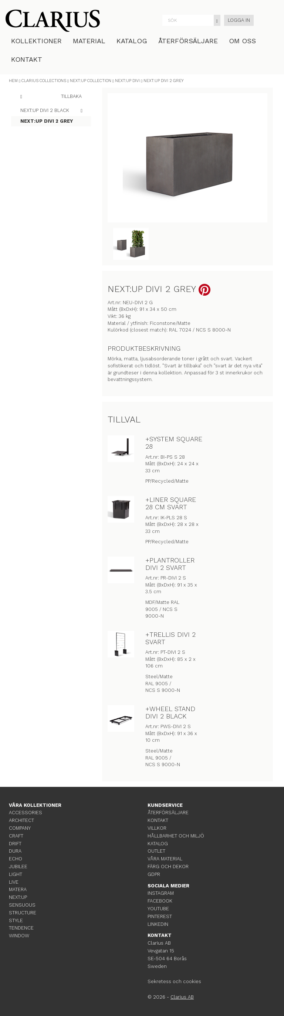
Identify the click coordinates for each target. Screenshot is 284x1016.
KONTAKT (26, 59)
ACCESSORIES (25, 812)
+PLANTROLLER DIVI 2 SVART (170, 563)
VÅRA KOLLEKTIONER (35, 805)
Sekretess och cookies (174, 981)
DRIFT (15, 843)
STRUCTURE (22, 912)
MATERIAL (89, 41)
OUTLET (156, 851)
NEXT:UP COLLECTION (90, 80)
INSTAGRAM (161, 893)
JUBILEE (18, 866)
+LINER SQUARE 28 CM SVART (170, 503)
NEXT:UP (18, 897)
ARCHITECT (21, 820)
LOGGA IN (239, 20)
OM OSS (242, 41)
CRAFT (16, 836)
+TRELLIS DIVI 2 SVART (170, 638)
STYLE (16, 920)
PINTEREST (160, 916)
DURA (15, 851)
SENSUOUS (22, 905)
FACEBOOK (160, 901)
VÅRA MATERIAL (165, 859)
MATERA (18, 889)
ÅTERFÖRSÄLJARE (188, 41)
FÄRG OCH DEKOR (168, 866)
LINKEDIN (158, 924)
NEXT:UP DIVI (127, 80)
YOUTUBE (158, 908)
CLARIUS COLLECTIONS (43, 80)
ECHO (15, 859)
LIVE (13, 882)
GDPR (154, 874)
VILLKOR (157, 828)
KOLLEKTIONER (36, 41)
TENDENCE (21, 928)
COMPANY (20, 828)
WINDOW (19, 935)
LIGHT (15, 874)
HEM (13, 80)
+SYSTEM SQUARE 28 (173, 442)
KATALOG (131, 41)
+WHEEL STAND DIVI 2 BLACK (170, 712)
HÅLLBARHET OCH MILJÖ (176, 836)
